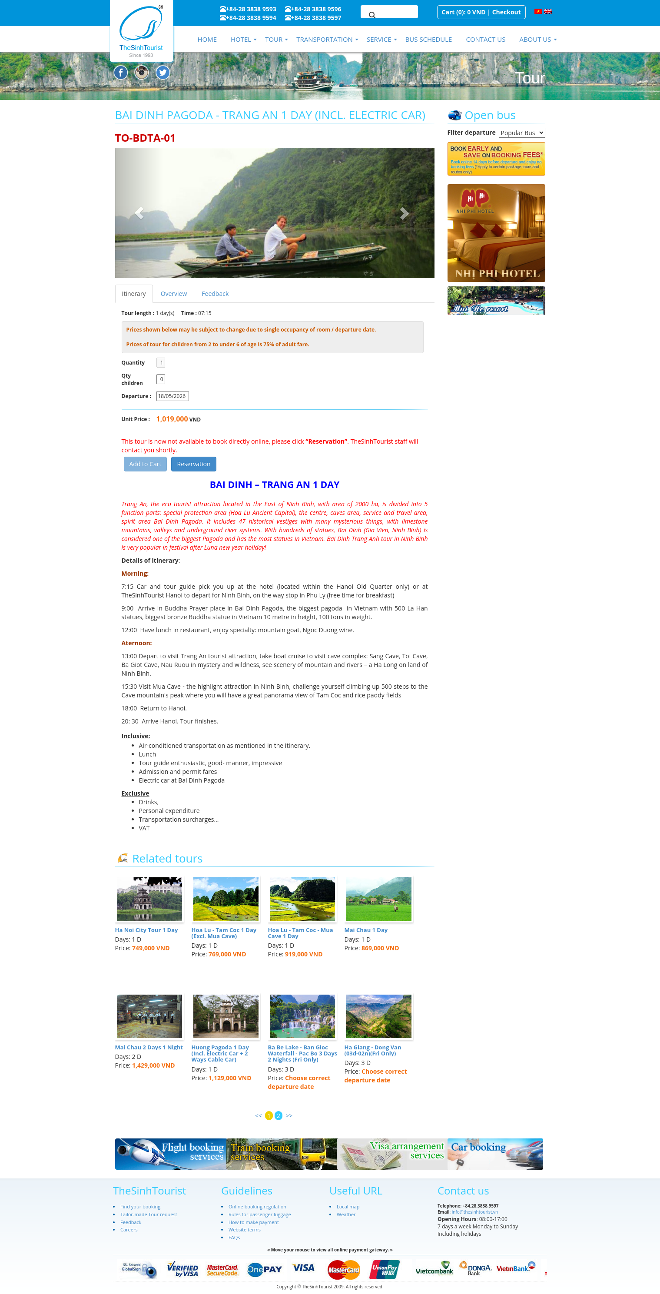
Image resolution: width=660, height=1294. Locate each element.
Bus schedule (428, 39)
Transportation (324, 39)
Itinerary (134, 293)
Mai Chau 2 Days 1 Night (149, 1047)
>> (288, 1116)
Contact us (485, 39)
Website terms (245, 1229)
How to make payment (254, 1222)
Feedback (215, 293)
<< (258, 1116)
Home (207, 39)
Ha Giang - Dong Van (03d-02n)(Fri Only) (373, 1050)
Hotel (241, 39)
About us (535, 39)
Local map (348, 1206)
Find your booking (140, 1206)
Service (379, 39)
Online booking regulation (257, 1206)
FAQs (234, 1237)
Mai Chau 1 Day (366, 930)
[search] (379, 15)
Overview (174, 293)
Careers (129, 1229)
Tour (273, 39)
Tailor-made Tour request (148, 1214)
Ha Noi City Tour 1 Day (146, 930)
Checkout (506, 12)
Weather (346, 1214)
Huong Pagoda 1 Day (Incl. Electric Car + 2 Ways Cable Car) (220, 1053)
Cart (448, 12)
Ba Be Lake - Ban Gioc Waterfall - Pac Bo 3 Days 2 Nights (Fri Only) (303, 1053)
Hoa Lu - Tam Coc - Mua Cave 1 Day (300, 933)
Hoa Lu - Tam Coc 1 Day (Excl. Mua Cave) (224, 933)
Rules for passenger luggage (260, 1214)
